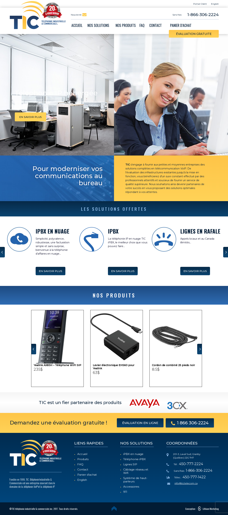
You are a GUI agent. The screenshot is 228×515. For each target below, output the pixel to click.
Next (225, 252)
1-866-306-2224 (203, 14)
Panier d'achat (87, 474)
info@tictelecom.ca (186, 483)
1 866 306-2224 (190, 422)
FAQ (80, 464)
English (82, 480)
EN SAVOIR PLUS (50, 271)
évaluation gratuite (194, 34)
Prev (2, 252)
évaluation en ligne (140, 423)
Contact (82, 469)
